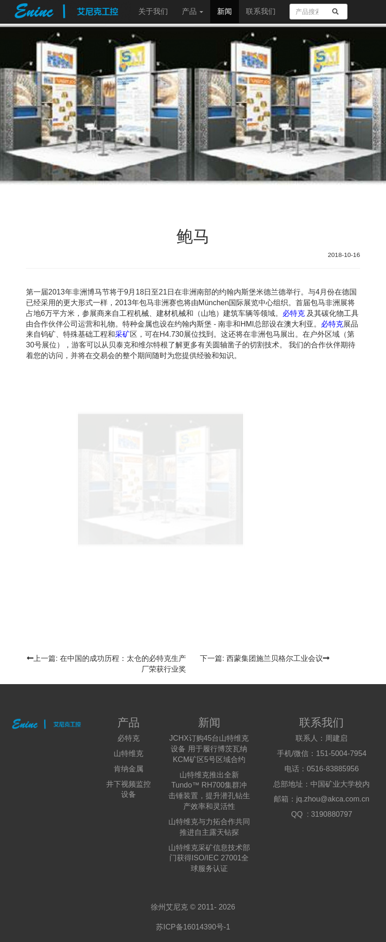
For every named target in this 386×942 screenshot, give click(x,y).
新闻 (224, 11)
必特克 (294, 313)
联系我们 (261, 11)
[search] (335, 11)
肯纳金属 (128, 769)
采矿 (122, 334)
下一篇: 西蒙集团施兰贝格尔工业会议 (264, 658)
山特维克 (128, 753)
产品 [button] (192, 11)
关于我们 (153, 11)
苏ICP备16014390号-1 (193, 927)
